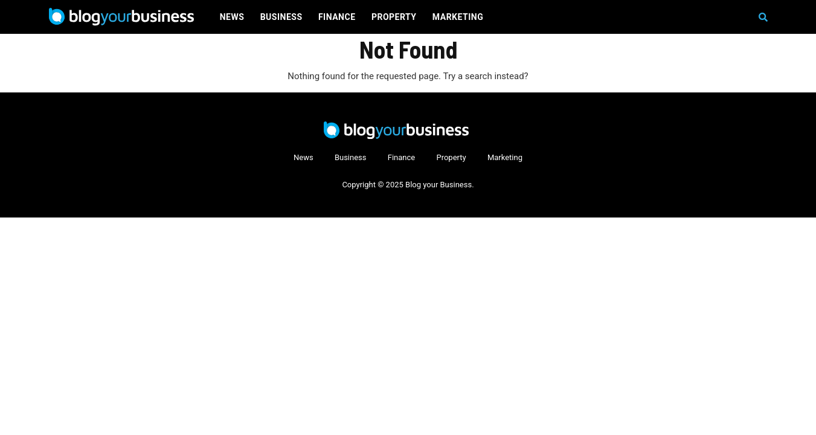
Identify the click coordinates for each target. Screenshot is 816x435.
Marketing (457, 17)
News (232, 17)
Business (281, 17)
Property (394, 17)
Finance (337, 17)
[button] (763, 17)
